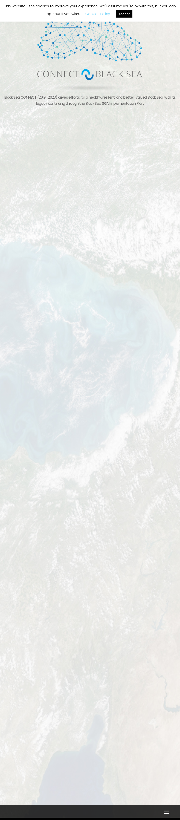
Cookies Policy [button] (97, 13)
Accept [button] (124, 14)
